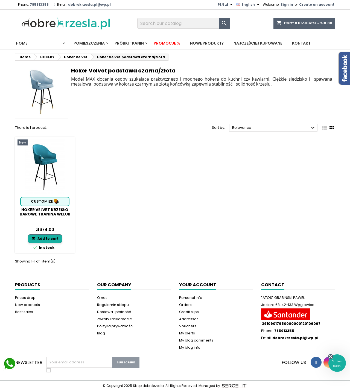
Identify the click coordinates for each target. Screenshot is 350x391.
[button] (337, 363)
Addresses (189, 319)
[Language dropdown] (248, 4)
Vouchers (187, 326)
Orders (185, 304)
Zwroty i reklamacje (114, 319)
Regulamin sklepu (113, 304)
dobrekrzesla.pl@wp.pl (89, 4)
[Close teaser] (330, 356)
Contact (272, 285)
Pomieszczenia (89, 43)
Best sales (24, 311)
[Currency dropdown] (226, 4)
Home (21, 43)
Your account (197, 285)
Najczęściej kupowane (258, 43)
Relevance (274, 128)
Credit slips (189, 311)
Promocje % (167, 43)
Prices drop (25, 297)
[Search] (183, 23)
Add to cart (45, 238)
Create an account (316, 4)
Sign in (287, 4)
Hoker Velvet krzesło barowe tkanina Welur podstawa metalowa (45, 214)
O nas (102, 297)
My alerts (187, 333)
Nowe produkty (207, 43)
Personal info (190, 297)
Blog (101, 333)
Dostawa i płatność (114, 311)
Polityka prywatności (115, 326)
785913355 (39, 4)
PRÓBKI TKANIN (129, 43)
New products (27, 304)
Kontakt (301, 43)
